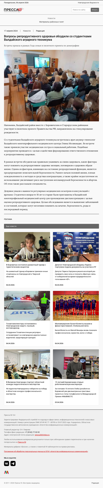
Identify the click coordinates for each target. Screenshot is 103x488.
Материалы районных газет (51, 22)
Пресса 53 (22, 442)
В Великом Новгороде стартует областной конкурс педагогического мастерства (25, 383)
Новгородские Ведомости (88, 3)
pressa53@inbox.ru (42, 435)
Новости (51, 18)
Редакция (95, 483)
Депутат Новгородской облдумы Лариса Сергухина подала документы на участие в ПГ (75, 266)
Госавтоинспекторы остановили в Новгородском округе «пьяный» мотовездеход (21, 326)
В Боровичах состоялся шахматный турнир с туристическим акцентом (26, 266)
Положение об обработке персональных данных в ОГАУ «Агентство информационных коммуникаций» (46, 451)
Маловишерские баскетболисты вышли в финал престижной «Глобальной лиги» (73, 325)
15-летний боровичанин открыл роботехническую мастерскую (69, 383)
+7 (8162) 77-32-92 (32, 432)
